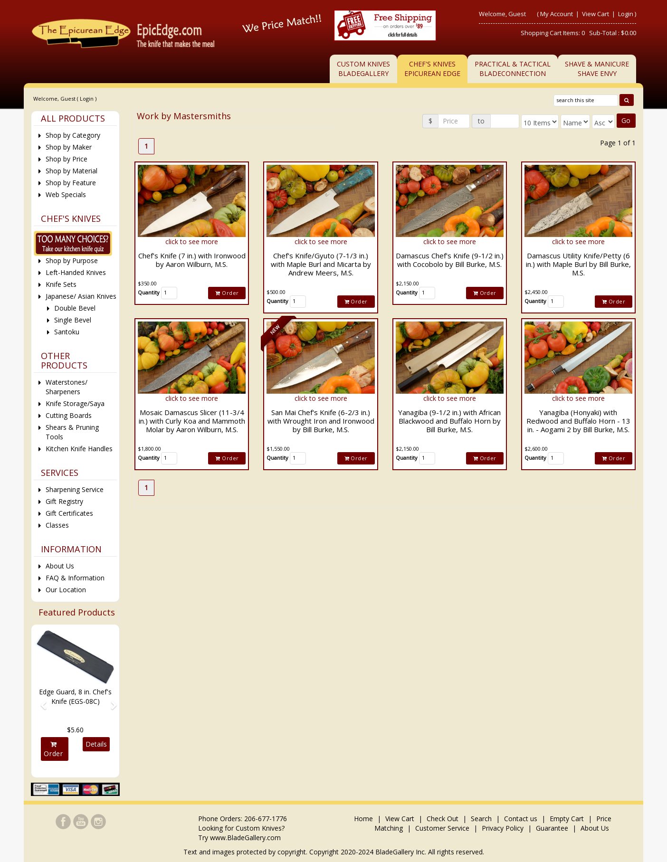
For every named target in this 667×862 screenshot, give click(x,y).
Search (481, 818)
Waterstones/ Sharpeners (66, 387)
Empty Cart (567, 818)
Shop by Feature (71, 182)
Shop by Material (71, 170)
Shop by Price (66, 158)
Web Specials (66, 194)
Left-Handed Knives (76, 272)
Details (96, 743)
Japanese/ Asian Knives (81, 296)
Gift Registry (64, 501)
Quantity (149, 292)
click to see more (191, 241)
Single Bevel (72, 319)
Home (364, 818)
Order (226, 292)
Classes (57, 525)
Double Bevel (74, 308)
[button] (40, 701)
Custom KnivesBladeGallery (363, 68)
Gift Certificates (69, 513)
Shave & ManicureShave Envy (597, 68)
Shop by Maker (69, 147)
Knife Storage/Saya (75, 403)
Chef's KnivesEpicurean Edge (432, 68)
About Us (60, 565)
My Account (556, 13)
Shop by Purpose (72, 260)
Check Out (442, 818)
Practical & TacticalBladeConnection (513, 68)
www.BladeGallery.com (245, 837)
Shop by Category (73, 135)
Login (625, 13)
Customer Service (442, 828)
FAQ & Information (75, 577)
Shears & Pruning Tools (72, 432)
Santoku (66, 331)
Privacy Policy (503, 828)
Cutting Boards (69, 415)
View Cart (596, 13)
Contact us (520, 818)
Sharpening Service (75, 489)
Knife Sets (61, 284)
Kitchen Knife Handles (79, 448)
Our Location (66, 589)
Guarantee (552, 828)
